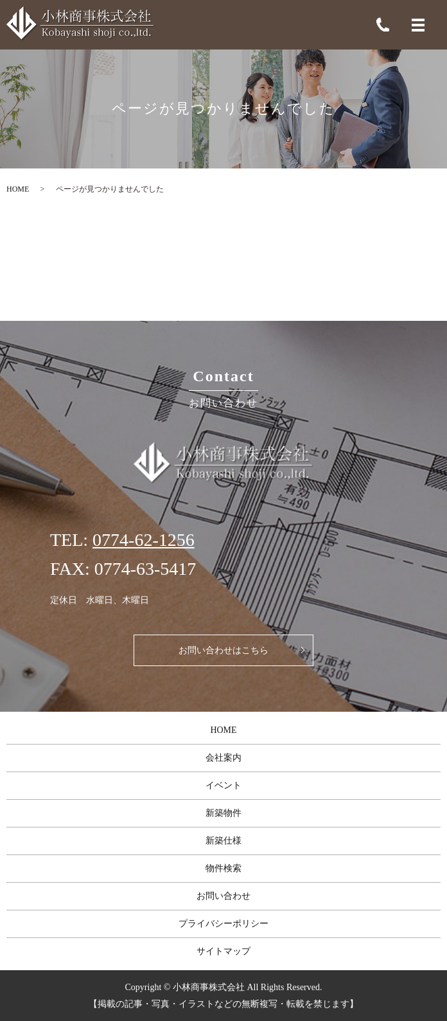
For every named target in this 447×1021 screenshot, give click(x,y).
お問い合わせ (223, 896)
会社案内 (223, 758)
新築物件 (223, 813)
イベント (223, 785)
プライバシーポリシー (223, 923)
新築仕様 (223, 840)
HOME (17, 189)
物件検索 (223, 868)
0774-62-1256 (143, 540)
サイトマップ (223, 951)
